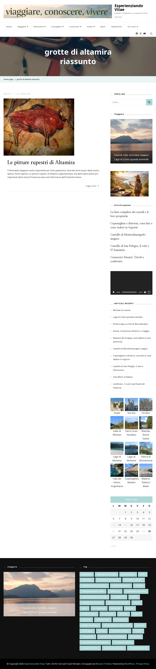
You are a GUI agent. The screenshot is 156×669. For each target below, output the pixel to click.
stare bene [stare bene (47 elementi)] (87, 631)
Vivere (90, 26)
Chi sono (132, 26)
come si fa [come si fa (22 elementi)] (115, 591)
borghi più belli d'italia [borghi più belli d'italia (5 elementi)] (94, 586)
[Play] (113, 294)
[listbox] (131, 141)
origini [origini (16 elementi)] (123, 614)
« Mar (113, 546)
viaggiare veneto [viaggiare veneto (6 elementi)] (138, 648)
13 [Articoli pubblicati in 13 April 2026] (113, 524)
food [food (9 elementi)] (84, 608)
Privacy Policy (142, 663)
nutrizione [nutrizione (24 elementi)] (108, 614)
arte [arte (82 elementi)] (142, 574)
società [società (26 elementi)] (140, 625)
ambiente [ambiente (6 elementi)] (86, 574)
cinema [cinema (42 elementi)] (139, 586)
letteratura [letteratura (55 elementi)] (99, 608)
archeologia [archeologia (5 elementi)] (128, 574)
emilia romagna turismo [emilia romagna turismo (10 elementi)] (94, 597)
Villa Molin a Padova (122, 377)
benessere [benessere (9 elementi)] (87, 580)
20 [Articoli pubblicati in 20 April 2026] (113, 531)
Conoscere (74, 26)
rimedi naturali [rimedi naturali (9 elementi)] (90, 625)
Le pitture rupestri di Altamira (41, 162)
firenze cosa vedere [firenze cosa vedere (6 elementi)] (118, 603)
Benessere (39, 26)
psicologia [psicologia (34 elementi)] (120, 620)
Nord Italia (134, 155)
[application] (131, 283)
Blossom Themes (103, 663)
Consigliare (56, 26)
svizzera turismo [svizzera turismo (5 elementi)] (120, 631)
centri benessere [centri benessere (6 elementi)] (121, 586)
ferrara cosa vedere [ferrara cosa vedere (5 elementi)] (92, 603)
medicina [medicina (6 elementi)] (115, 608)
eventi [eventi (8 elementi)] (134, 597)
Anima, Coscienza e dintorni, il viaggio (131, 331)
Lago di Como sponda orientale (131, 159)
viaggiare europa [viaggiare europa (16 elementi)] (123, 642)
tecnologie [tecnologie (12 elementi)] (88, 637)
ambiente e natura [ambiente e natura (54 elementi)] (106, 574)
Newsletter (116, 26)
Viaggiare (21, 26)
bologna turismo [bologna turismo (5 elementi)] (133, 580)
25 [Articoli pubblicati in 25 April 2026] (143, 531)
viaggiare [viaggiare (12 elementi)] (135, 637)
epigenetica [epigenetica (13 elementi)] (119, 597)
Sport (103, 26)
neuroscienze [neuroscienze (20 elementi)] (89, 614)
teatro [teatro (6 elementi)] (138, 631)
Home (9, 26)
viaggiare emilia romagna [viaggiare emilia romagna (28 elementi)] (95, 642)
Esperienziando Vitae (129, 7)
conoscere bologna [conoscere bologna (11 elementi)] (136, 591)
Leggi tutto (92, 185)
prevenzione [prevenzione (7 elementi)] (103, 620)
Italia (125, 155)
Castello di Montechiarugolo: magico (130, 348)
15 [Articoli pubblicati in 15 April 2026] (125, 524)
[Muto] (145, 294)
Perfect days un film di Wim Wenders (130, 324)
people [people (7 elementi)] (136, 614)
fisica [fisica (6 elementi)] (137, 603)
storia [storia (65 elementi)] (101, 631)
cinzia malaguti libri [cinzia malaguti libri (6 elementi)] (93, 591)
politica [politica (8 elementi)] (86, 620)
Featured (118, 155)
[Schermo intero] (149, 294)
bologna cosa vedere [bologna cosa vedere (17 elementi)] (108, 580)
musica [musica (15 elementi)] (129, 608)
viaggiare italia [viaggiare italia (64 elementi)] (90, 648)
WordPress (129, 663)
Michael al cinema (121, 310)
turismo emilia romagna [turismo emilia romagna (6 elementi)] (112, 637)
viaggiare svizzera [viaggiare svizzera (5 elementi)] (114, 648)
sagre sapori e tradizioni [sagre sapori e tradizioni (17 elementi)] (117, 625)
